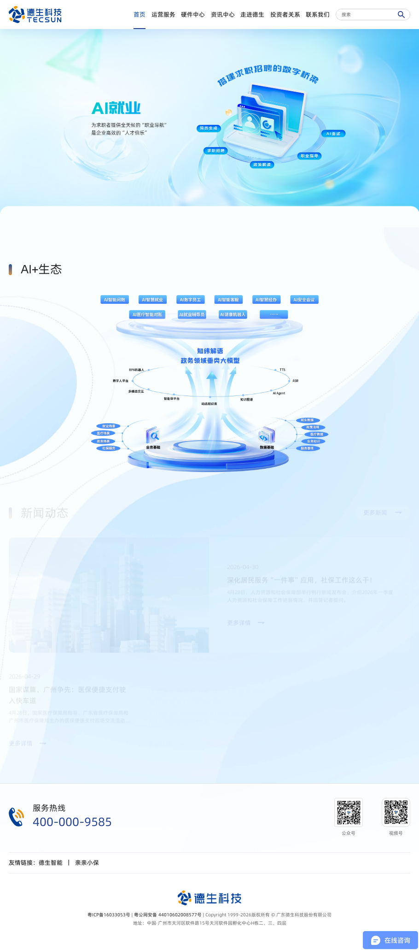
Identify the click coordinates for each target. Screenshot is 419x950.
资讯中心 (223, 14)
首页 (139, 14)
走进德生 (252, 14)
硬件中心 (193, 14)
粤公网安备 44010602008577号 (168, 914)
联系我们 (318, 14)
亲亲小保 (87, 863)
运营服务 (163, 14)
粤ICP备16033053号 (108, 914)
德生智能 (51, 863)
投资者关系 (285, 14)
